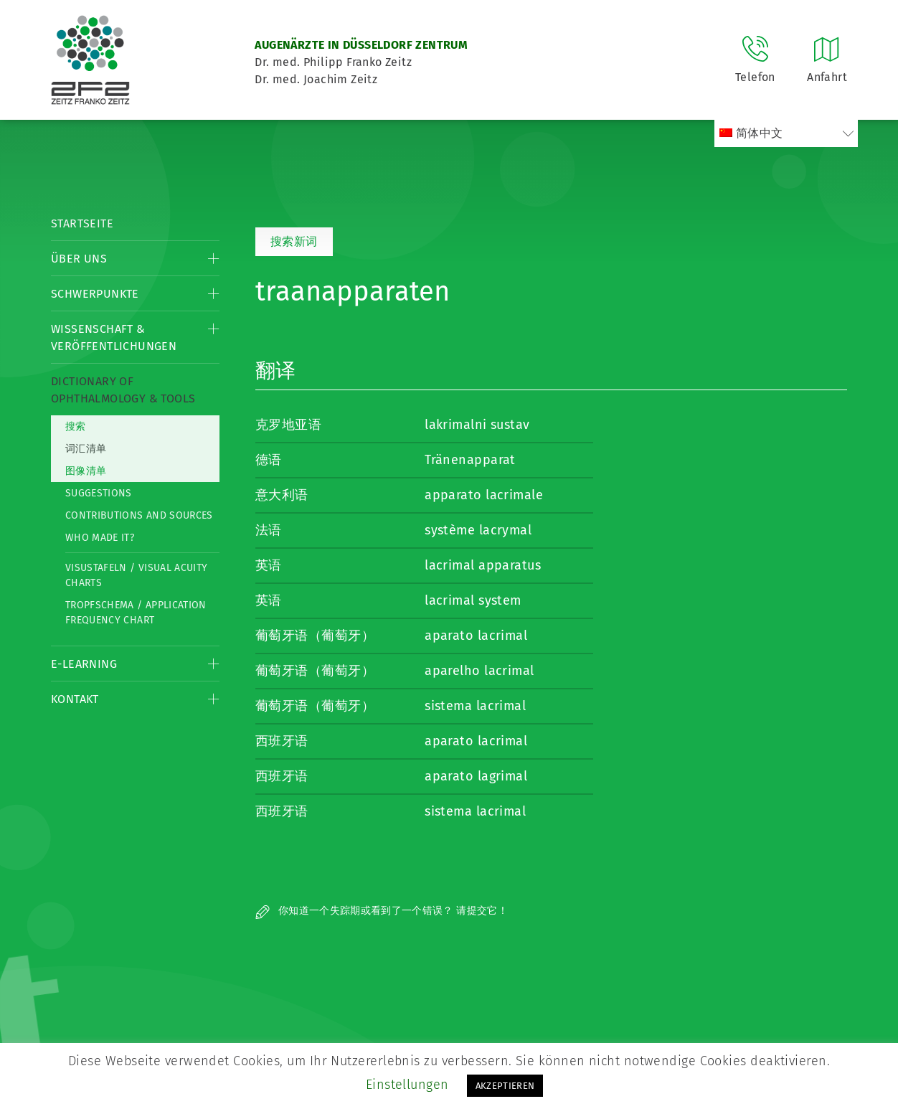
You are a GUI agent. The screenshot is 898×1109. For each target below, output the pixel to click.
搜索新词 (294, 241)
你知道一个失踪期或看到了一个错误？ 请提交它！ (381, 911)
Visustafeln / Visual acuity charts (136, 575)
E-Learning (84, 664)
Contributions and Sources (139, 515)
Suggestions (98, 493)
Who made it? (99, 538)
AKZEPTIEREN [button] (505, 1085)
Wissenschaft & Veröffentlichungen (113, 337)
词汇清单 (85, 449)
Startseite (82, 223)
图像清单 (85, 471)
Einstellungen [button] (407, 1085)
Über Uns (79, 258)
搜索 (75, 426)
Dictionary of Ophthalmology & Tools (123, 389)
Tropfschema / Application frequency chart (136, 612)
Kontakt (75, 699)
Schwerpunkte (95, 294)
